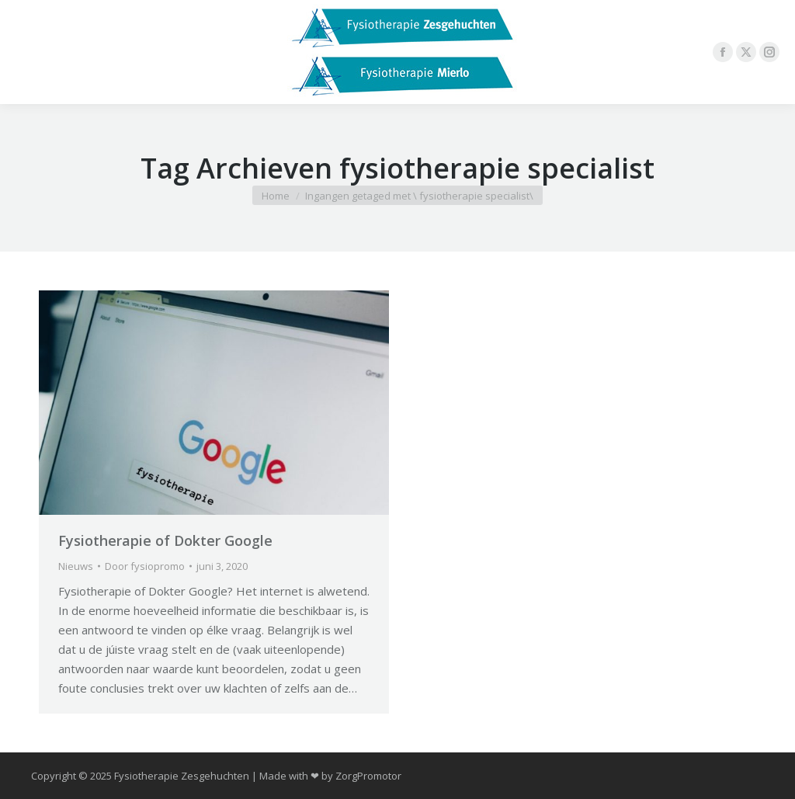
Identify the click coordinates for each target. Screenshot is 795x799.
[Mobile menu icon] (25, 52)
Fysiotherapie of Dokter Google (165, 540)
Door (145, 566)
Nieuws (75, 566)
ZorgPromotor (368, 776)
